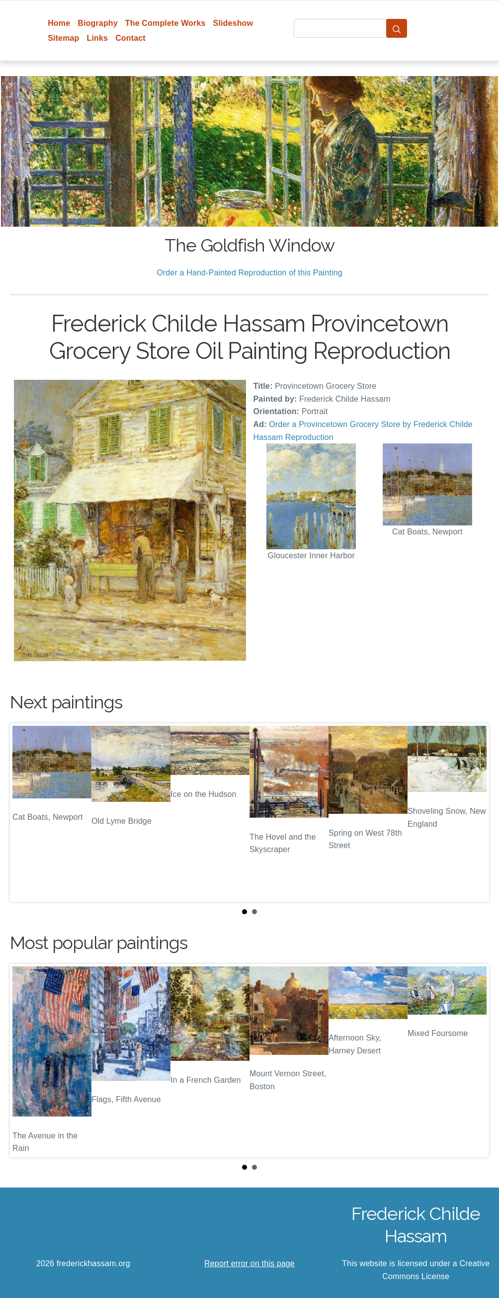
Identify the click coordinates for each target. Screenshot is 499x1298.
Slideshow (233, 23)
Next (474, 813)
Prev (25, 813)
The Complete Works (165, 23)
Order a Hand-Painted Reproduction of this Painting (249, 272)
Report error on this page (249, 1263)
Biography (98, 23)
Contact (130, 38)
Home (59, 23)
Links (97, 38)
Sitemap (63, 38)
